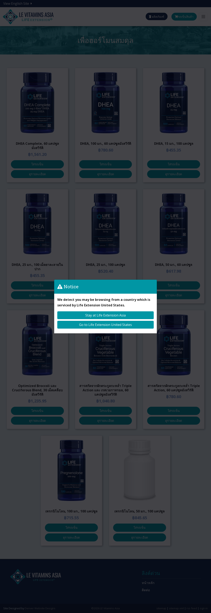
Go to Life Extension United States (105, 324)
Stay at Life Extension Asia (105, 315)
